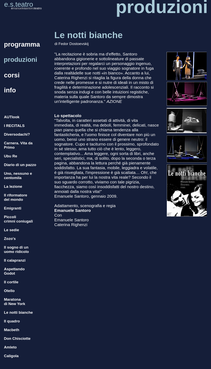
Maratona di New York (14, 301)
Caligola (11, 356)
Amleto (10, 347)
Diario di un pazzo (20, 165)
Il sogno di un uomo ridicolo (16, 249)
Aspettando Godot (14, 271)
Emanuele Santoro (72, 210)
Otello (9, 291)
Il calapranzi (15, 260)
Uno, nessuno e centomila (18, 175)
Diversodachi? (17, 134)
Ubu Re (10, 156)
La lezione (13, 186)
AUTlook (11, 117)
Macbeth (11, 330)
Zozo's (10, 239)
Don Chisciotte (17, 338)
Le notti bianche (18, 312)
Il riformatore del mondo (15, 197)
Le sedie (11, 230)
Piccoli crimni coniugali (18, 219)
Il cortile (11, 282)
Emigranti (12, 208)
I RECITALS (14, 126)
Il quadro (12, 321)
